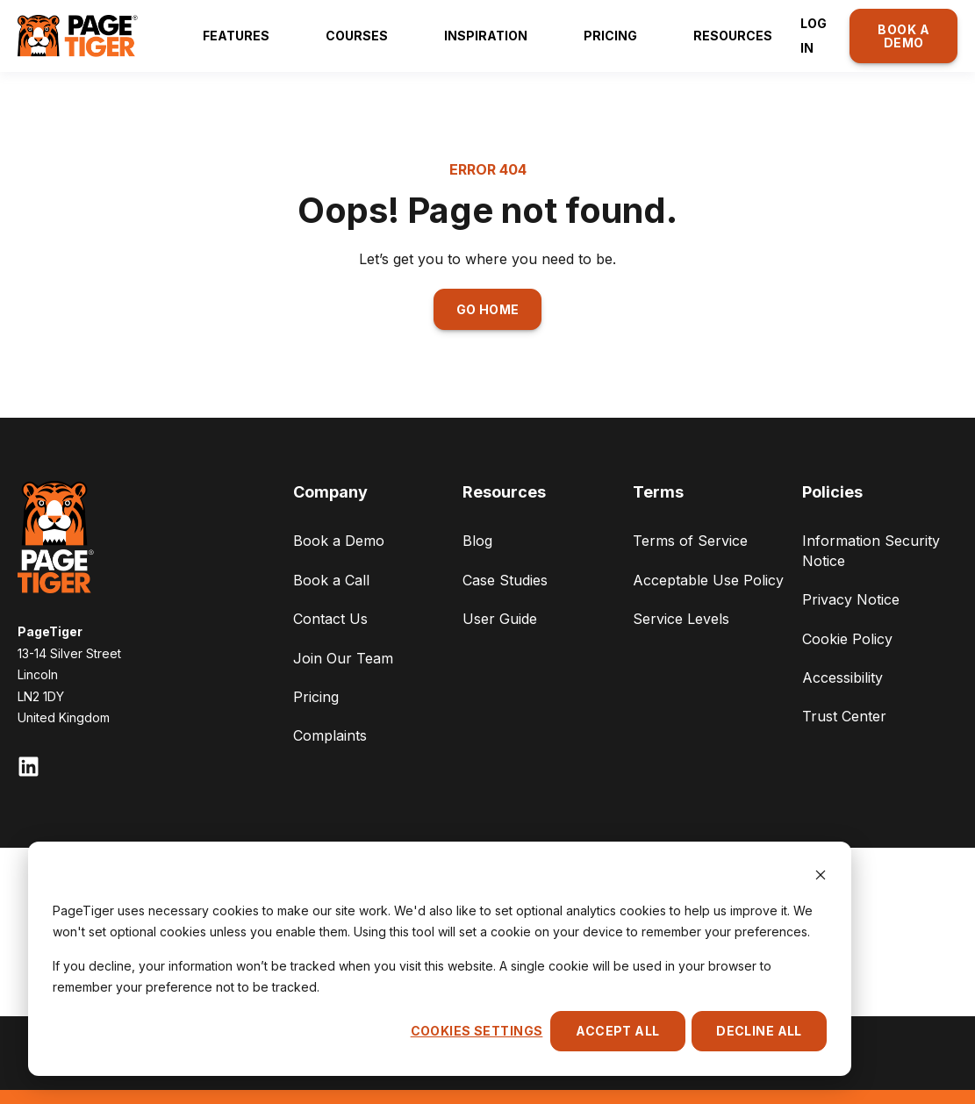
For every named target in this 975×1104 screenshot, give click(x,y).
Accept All (617, 1030)
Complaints (330, 735)
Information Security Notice (871, 550)
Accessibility (842, 677)
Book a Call (331, 580)
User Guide (499, 618)
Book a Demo (338, 540)
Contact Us (330, 618)
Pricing (316, 697)
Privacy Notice (851, 599)
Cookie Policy (847, 639)
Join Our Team (343, 658)
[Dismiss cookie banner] (820, 877)
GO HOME (488, 309)
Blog (477, 540)
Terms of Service (690, 540)
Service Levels (681, 618)
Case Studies (505, 580)
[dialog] (439, 959)
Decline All (759, 1030)
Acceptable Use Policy (708, 580)
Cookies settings (477, 1030)
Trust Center (844, 716)
